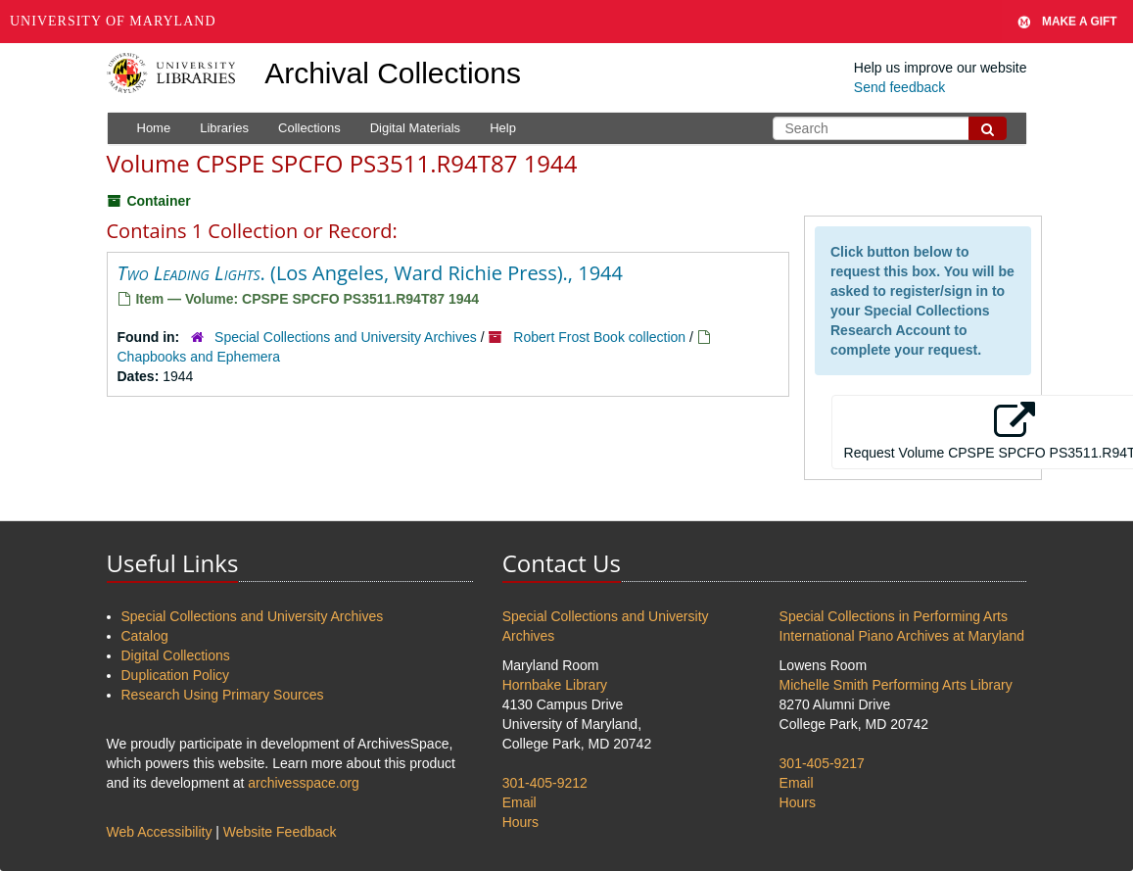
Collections (309, 128)
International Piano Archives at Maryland (902, 636)
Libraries (224, 128)
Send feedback (899, 87)
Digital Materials (415, 128)
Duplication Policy (175, 675)
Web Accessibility (159, 832)
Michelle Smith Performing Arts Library (896, 685)
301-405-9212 (545, 783)
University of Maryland (113, 21)
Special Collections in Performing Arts (893, 616)
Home (154, 128)
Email (519, 802)
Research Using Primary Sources (222, 694)
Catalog (144, 636)
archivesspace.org (303, 783)
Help (503, 128)
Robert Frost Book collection (599, 337)
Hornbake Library (554, 685)
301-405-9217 (822, 763)
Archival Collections (392, 73)
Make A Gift (1067, 21)
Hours (520, 822)
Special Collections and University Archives (345, 337)
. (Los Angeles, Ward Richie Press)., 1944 (370, 273)
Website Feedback (280, 832)
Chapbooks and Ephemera (199, 356)
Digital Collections (175, 655)
